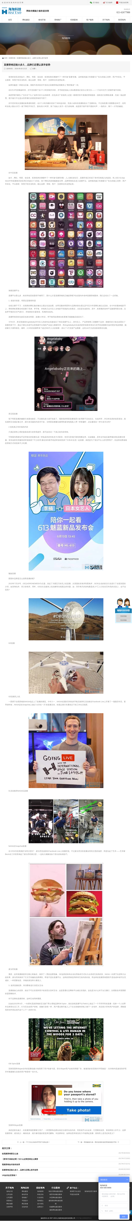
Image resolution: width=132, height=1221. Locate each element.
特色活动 (40, 1195)
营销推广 (58, 20)
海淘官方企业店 (75, 1191)
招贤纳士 (9, 1201)
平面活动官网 (123, 2)
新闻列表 (12, 58)
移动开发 (42, 20)
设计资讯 (40, 1204)
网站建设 (26, 20)
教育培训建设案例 (56, 1195)
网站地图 (9, 1204)
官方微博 (109, 2)
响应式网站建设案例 (56, 1191)
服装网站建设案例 (56, 1210)
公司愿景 (9, 1198)
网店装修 (25, 1204)
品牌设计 (40, 1207)
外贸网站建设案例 (56, 1198)
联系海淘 (122, 20)
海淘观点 (40, 1201)
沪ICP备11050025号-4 (83, 1218)
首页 (10, 20)
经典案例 (74, 20)
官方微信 (96, 2)
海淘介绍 (9, 1191)
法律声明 (9, 1207)
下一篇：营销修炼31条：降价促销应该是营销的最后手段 (97, 1142)
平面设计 (25, 1201)
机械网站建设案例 (56, 1207)
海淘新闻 (40, 1191)
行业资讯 (40, 1198)
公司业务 (9, 1195)
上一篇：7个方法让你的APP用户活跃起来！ (35, 1142)
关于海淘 (106, 20)
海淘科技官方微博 (91, 1191)
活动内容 (25, 1207)
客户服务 (90, 20)
